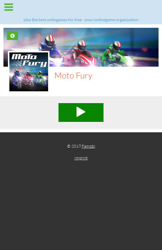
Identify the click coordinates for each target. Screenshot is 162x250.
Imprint (81, 157)
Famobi (88, 146)
